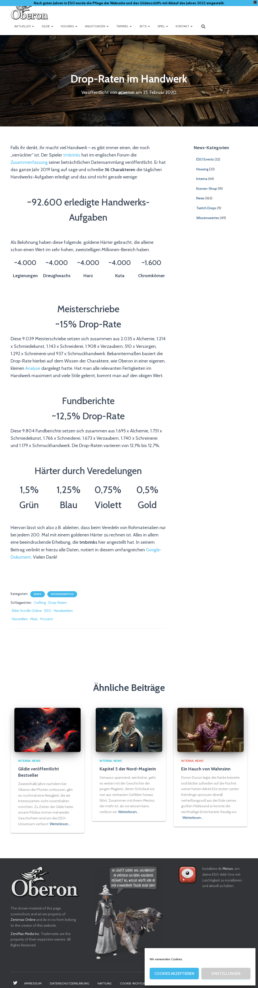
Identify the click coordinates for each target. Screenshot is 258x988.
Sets (144, 26)
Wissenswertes (62, 594)
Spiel (162, 26)
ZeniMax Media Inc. (25, 933)
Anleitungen (97, 26)
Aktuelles (24, 26)
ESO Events (205, 159)
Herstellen (20, 619)
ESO (47, 610)
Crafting (40, 602)
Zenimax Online (23, 919)
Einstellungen (226, 973)
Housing (69, 26)
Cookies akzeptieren (174, 973)
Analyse (33, 368)
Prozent (46, 619)
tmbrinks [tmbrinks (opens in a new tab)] (72, 155)
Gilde (47, 26)
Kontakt (184, 26)
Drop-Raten (57, 602)
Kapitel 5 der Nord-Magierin (128, 769)
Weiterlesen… (60, 824)
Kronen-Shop (206, 188)
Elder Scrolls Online (27, 610)
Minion (227, 868)
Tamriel (124, 26)
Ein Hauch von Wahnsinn (206, 769)
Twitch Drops (206, 208)
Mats (34, 619)
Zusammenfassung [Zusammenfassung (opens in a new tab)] (30, 162)
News (37, 594)
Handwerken (63, 610)
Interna (201, 178)
